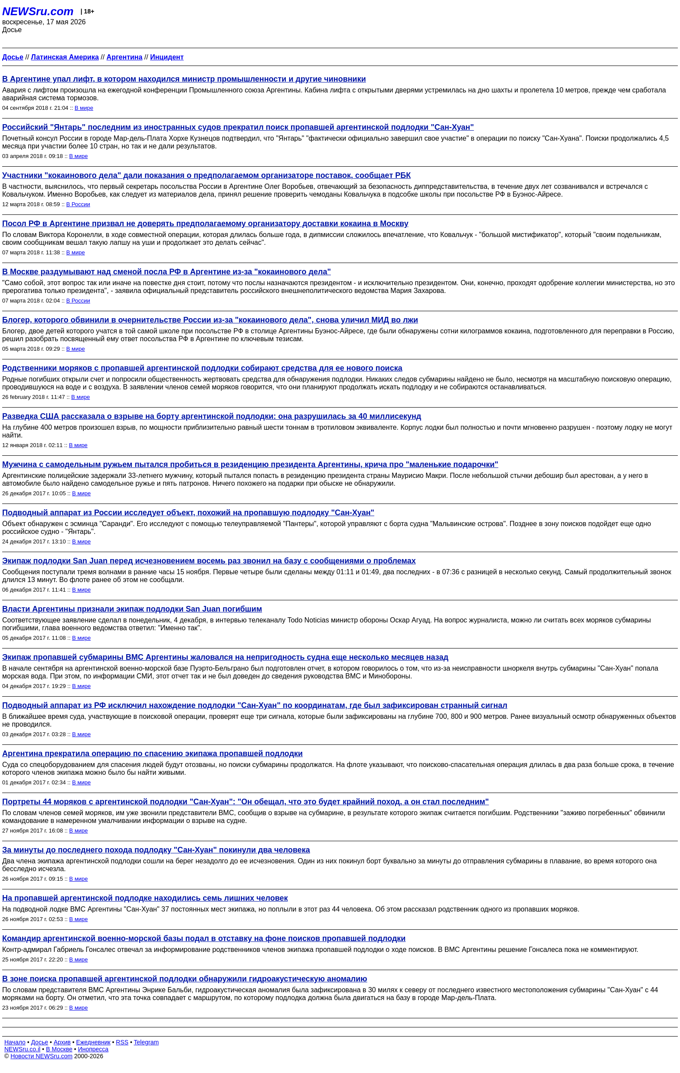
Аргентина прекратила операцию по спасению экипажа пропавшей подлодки (152, 753)
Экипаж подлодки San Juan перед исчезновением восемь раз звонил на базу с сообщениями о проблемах (209, 560)
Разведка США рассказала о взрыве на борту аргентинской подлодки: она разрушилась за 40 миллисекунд (211, 416)
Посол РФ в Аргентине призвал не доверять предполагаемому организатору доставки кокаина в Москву (205, 223)
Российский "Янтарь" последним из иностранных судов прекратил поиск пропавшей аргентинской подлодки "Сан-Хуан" (238, 127)
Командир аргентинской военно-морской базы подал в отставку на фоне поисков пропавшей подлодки (203, 938)
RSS (122, 1042)
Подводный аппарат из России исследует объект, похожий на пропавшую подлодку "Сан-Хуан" (188, 512)
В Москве (59, 1049)
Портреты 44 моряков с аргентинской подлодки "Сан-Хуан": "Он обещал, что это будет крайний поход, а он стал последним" (245, 801)
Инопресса (93, 1049)
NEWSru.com (38, 11)
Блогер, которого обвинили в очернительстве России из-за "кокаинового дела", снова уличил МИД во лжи (210, 320)
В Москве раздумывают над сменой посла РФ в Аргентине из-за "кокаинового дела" (166, 271)
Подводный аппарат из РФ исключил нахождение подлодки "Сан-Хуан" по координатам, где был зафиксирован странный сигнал (254, 705)
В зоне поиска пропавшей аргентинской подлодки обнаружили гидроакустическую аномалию (184, 978)
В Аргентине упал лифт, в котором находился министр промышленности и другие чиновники (184, 79)
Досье (39, 1042)
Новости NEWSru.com (41, 1056)
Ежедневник (93, 1042)
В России (78, 204)
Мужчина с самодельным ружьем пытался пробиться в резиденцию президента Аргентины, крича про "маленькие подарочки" (250, 464)
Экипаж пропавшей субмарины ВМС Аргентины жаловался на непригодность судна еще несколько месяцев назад (225, 657)
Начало (15, 1042)
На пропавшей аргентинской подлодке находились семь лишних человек (145, 898)
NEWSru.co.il (22, 1049)
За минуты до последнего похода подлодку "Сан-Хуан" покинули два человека (156, 850)
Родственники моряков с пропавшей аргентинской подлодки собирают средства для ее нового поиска (202, 368)
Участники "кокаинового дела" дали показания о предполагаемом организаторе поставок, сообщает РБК (206, 175)
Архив (62, 1042)
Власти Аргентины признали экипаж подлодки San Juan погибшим (132, 609)
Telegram (146, 1042)
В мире (84, 108)
